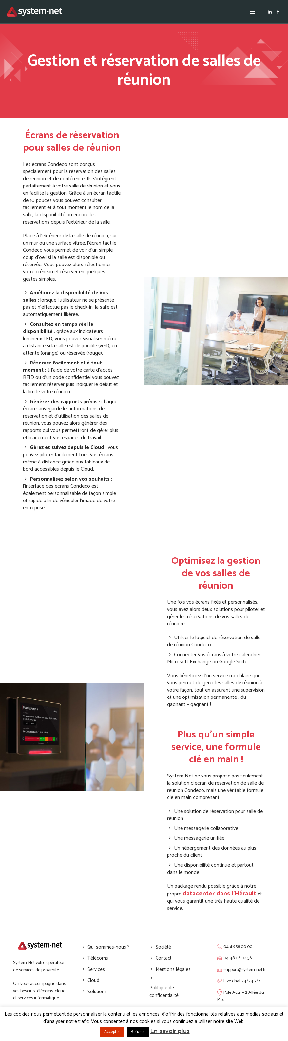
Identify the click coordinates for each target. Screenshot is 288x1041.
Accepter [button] (112, 1032)
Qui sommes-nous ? (108, 947)
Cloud (93, 980)
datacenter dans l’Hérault (219, 893)
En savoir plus (170, 1031)
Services (96, 969)
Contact (163, 958)
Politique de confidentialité (164, 992)
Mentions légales (173, 969)
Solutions (97, 992)
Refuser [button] (138, 1032)
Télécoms (97, 958)
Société (163, 947)
